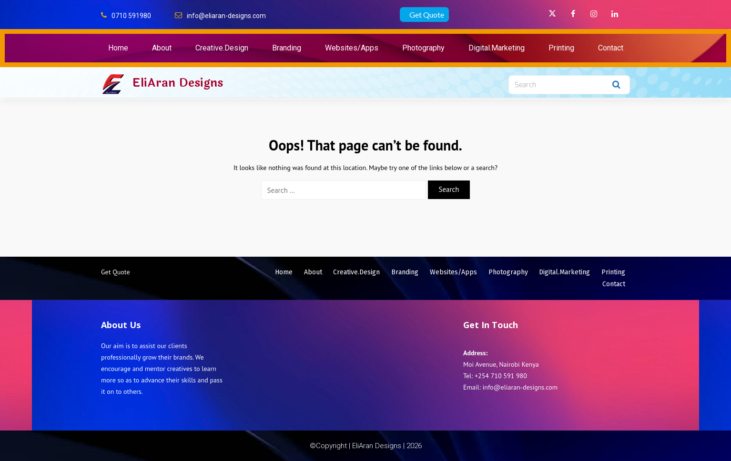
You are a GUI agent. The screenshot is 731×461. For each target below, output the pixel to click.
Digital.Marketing (496, 47)
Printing (561, 47)
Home (118, 47)
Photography (423, 47)
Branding (286, 47)
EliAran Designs (177, 83)
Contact (610, 47)
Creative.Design (221, 47)
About (162, 47)
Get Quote (426, 14)
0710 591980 (131, 16)
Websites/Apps (351, 47)
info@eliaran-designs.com (226, 16)
